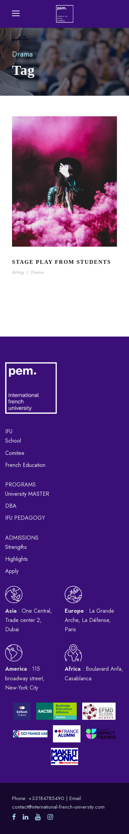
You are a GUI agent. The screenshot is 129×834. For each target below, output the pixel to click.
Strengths (16, 547)
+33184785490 (46, 798)
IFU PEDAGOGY (25, 518)
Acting (18, 272)
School (13, 441)
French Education (25, 465)
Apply (12, 571)
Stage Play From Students (61, 262)
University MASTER (27, 494)
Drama (37, 272)
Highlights (16, 559)
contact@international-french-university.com (58, 807)
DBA (11, 506)
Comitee (14, 453)
